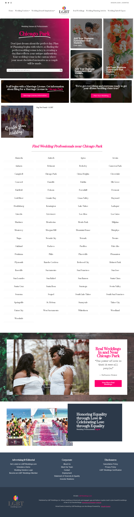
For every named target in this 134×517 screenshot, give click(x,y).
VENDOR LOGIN (115, 3)
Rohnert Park (115, 262)
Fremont (115, 190)
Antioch (51, 158)
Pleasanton (115, 254)
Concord (19, 182)
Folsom (51, 190)
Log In (97, 429)
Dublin (83, 182)
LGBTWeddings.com (85, 496)
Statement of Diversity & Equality (67, 476)
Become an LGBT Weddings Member (23, 473)
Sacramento (51, 270)
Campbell (19, 174)
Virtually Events (105, 506)
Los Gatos (115, 214)
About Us (67, 464)
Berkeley (83, 166)
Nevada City (51, 238)
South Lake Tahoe (83, 294)
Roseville (19, 270)
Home (11, 11)
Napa (19, 238)
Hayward (115, 198)
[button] (35, 95)
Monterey (19, 230)
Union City (18, 310)
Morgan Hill (51, 230)
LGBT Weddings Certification (110, 470)
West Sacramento (51, 310)
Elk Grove (115, 182)
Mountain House (83, 230)
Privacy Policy (110, 467)
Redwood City (83, 262)
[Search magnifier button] (60, 70)
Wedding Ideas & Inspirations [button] (43, 11)
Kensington (51, 206)
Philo (51, 254)
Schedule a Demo (23, 467)
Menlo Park (83, 222)
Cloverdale (115, 174)
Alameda (19, 158)
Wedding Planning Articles (96, 11)
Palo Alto (115, 246)
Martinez (19, 222)
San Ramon (83, 278)
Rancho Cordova (51, 262)
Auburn (19, 166)
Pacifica (83, 246)
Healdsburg (19, 206)
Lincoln (19, 214)
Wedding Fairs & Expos (116, 11)
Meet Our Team (67, 467)
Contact (67, 470)
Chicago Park (51, 174)
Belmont (51, 166)
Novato (115, 238)
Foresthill (83, 190)
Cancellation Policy (110, 464)
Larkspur (115, 206)
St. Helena (51, 302)
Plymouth (19, 262)
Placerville (83, 254)
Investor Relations (67, 479)
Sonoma (18, 294)
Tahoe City (115, 302)
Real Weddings (78, 11)
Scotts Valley (115, 286)
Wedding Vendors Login (23, 470)
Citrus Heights (83, 174)
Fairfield (18, 190)
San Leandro (18, 278)
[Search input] (33, 70)
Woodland (115, 310)
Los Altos (83, 214)
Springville (18, 302)
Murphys (115, 230)
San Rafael (51, 278)
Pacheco (51, 246)
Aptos (83, 158)
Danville (50, 182)
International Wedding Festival (91, 502)
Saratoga (83, 286)
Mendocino (51, 222)
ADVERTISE (125, 3)
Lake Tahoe (83, 206)
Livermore (51, 214)
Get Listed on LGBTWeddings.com (23, 464)
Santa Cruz (19, 286)
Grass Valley (83, 198)
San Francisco (83, 270)
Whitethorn (83, 310)
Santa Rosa (51, 286)
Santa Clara (115, 278)
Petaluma (19, 254)
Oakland (18, 246)
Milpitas (115, 222)
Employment (67, 473)
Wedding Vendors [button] (21, 11)
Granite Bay (51, 198)
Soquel (51, 294)
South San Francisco (115, 294)
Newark (83, 238)
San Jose (115, 270)
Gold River (18, 198)
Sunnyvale (83, 302)
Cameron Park (115, 166)
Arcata (115, 158)
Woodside (19, 318)
